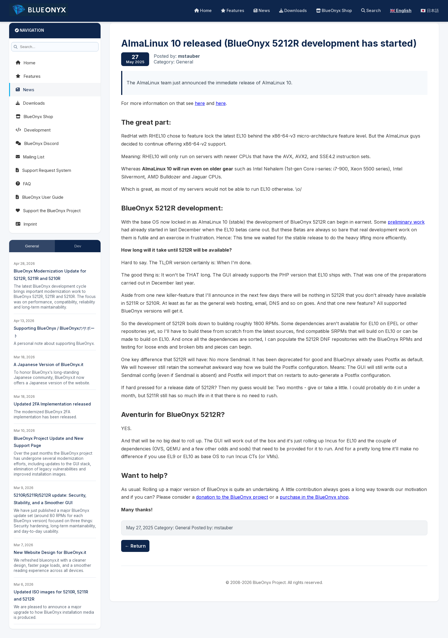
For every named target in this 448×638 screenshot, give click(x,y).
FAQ (23, 183)
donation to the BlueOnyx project (232, 497)
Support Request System (43, 170)
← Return (135, 546)
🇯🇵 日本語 (430, 10)
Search (371, 10)
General (32, 246)
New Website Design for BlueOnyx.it (50, 552)
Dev (77, 246)
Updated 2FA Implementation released (52, 404)
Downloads (293, 10)
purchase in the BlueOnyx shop (314, 497)
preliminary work (406, 222)
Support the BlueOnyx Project (48, 210)
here (200, 103)
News (261, 10)
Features (232, 10)
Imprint (26, 224)
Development (33, 130)
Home (203, 10)
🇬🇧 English (400, 10)
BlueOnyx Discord (37, 143)
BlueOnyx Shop (334, 10)
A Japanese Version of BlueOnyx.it (48, 364)
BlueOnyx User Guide (39, 197)
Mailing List (30, 156)
